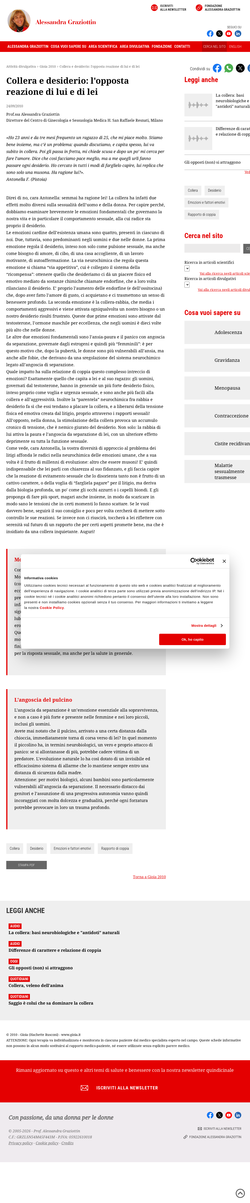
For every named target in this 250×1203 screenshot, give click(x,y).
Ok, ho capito (192, 639)
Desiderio (36, 848)
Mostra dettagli (203, 625)
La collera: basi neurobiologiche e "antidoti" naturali (233, 100)
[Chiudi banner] (224, 561)
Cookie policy (47, 1143)
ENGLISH (235, 47)
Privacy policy (21, 1143)
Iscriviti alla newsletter (173, 7)
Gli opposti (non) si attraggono (212, 162)
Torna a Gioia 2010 (149, 876)
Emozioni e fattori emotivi (72, 848)
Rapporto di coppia (115, 848)
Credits (67, 1143)
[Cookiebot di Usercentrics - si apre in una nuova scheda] (194, 561)
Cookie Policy (52, 608)
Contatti (182, 46)
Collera (15, 848)
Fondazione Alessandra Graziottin (222, 7)
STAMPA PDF (26, 865)
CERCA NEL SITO (214, 47)
